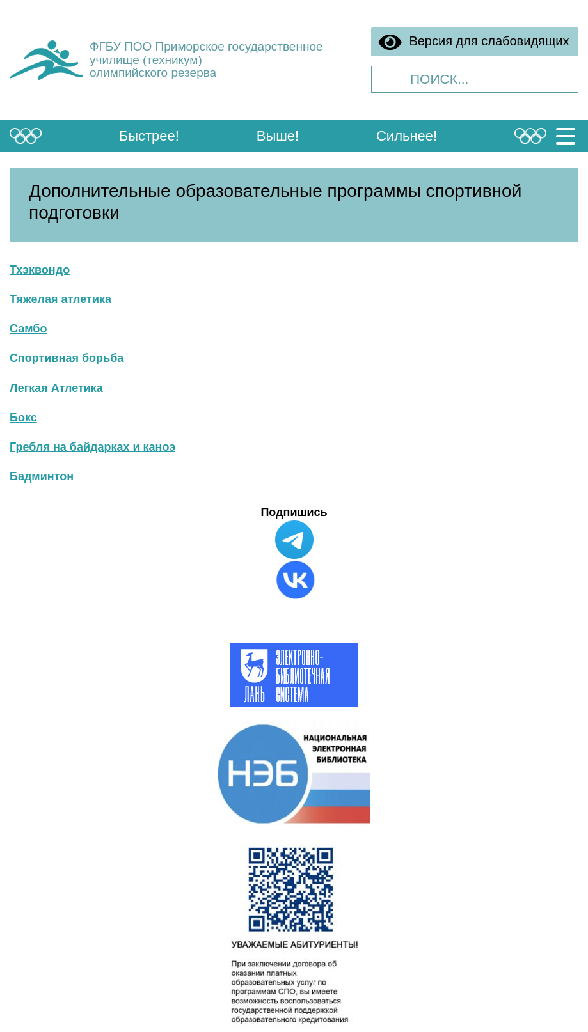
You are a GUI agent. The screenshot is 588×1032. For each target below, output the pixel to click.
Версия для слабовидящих (473, 42)
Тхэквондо (40, 269)
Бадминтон (42, 476)
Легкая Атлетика (56, 388)
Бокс (23, 417)
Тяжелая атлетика (60, 299)
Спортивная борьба (66, 358)
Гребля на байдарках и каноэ (92, 447)
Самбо (28, 328)
